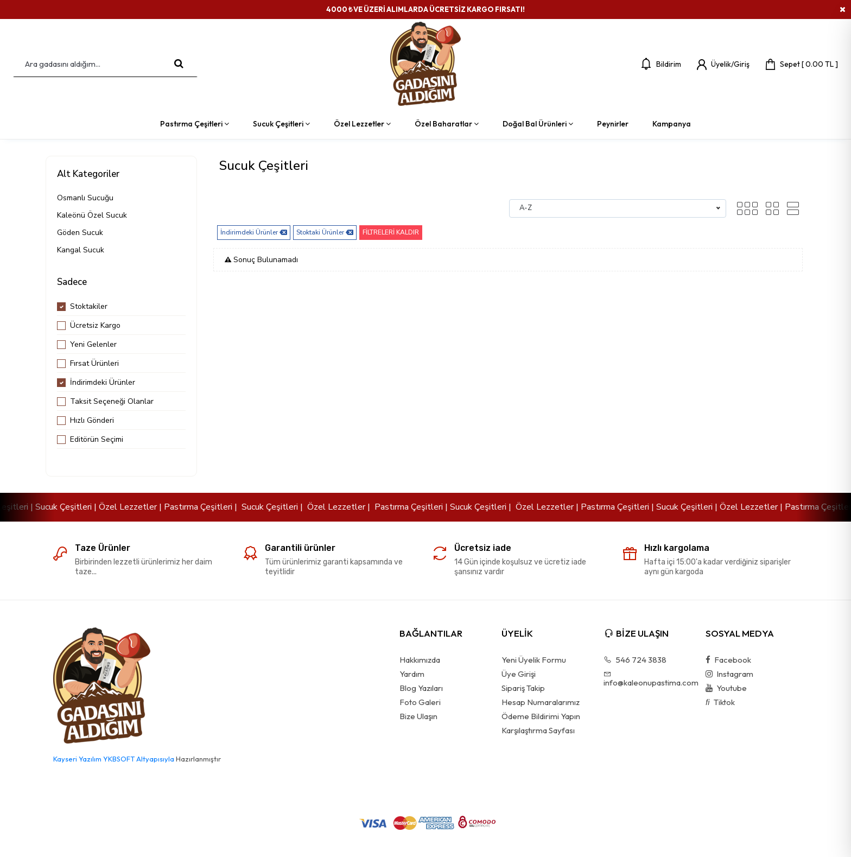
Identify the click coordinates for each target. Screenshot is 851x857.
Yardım (411, 674)
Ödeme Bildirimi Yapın (540, 716)
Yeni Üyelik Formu (533, 660)
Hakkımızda (419, 660)
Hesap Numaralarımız (540, 702)
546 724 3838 (635, 660)
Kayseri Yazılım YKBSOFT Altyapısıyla (113, 758)
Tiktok (720, 702)
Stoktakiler (88, 306)
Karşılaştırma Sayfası (538, 730)
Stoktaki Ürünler (324, 232)
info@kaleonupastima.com (647, 678)
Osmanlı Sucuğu (85, 198)
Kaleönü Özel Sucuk (92, 215)
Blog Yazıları (421, 688)
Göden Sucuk (80, 232)
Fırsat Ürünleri (94, 363)
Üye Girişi (518, 674)
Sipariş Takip (523, 688)
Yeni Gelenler (93, 344)
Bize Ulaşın (418, 716)
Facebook (728, 660)
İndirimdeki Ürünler (102, 382)
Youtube (726, 688)
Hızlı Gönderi (92, 420)
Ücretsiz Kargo (95, 325)
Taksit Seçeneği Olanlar (112, 401)
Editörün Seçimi (96, 439)
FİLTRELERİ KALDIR (391, 232)
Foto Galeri (420, 702)
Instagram (729, 674)
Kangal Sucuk (80, 250)
